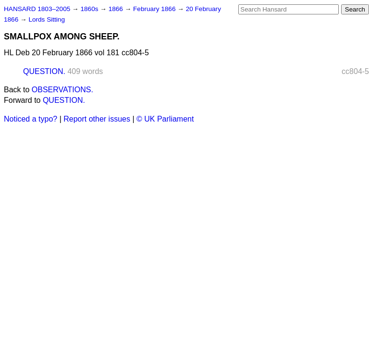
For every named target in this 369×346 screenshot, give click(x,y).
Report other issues (96, 119)
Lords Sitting (46, 19)
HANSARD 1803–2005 (37, 8)
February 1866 (155, 8)
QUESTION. (44, 71)
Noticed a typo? (30, 119)
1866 (117, 8)
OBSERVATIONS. (62, 90)
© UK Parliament (165, 119)
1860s (90, 8)
